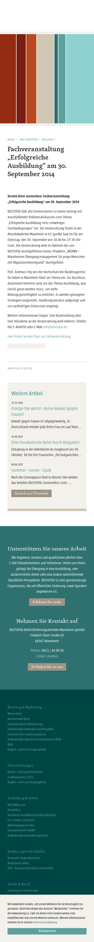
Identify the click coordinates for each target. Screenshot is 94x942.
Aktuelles (48, 140)
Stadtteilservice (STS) (20, 777)
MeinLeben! (15, 714)
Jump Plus (14, 810)
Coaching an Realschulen (23, 891)
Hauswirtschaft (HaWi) (21, 830)
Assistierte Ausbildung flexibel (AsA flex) (32, 815)
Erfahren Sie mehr (47, 602)
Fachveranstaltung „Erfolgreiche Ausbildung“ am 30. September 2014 (37, 162)
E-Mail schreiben (47, 656)
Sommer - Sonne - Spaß (31, 470)
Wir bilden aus (16, 805)
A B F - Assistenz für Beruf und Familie (30, 868)
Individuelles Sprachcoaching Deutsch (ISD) (34, 739)
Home (11, 140)
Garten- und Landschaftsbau (25, 772)
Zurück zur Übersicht (31, 493)
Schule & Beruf (19, 883)
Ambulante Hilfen (18, 863)
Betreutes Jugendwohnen (24, 858)
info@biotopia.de (55, 327)
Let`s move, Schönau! (21, 820)
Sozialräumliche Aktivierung (25, 724)
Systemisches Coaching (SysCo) (27, 734)
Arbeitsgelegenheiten (21, 825)
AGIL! (11, 745)
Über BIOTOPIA (28, 140)
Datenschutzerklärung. (45, 922)
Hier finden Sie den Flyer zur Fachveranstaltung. (40, 336)
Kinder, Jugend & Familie (26, 851)
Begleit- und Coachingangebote (27, 750)
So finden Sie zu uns (47, 666)
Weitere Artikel (27, 393)
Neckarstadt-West (19, 719)
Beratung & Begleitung (25, 707)
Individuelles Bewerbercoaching (28, 836)
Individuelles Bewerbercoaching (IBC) (31, 729)
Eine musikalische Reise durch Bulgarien (45, 442)
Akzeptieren (47, 931)
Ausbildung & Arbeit (23, 797)
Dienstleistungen (20, 765)
